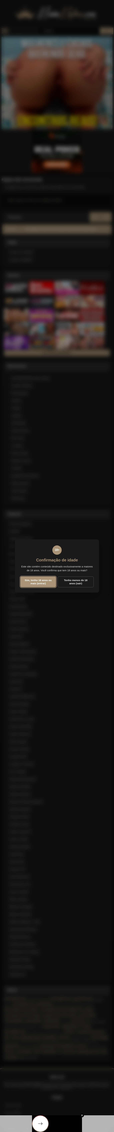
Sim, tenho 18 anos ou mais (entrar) (38, 582)
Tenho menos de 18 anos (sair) (76, 582)
